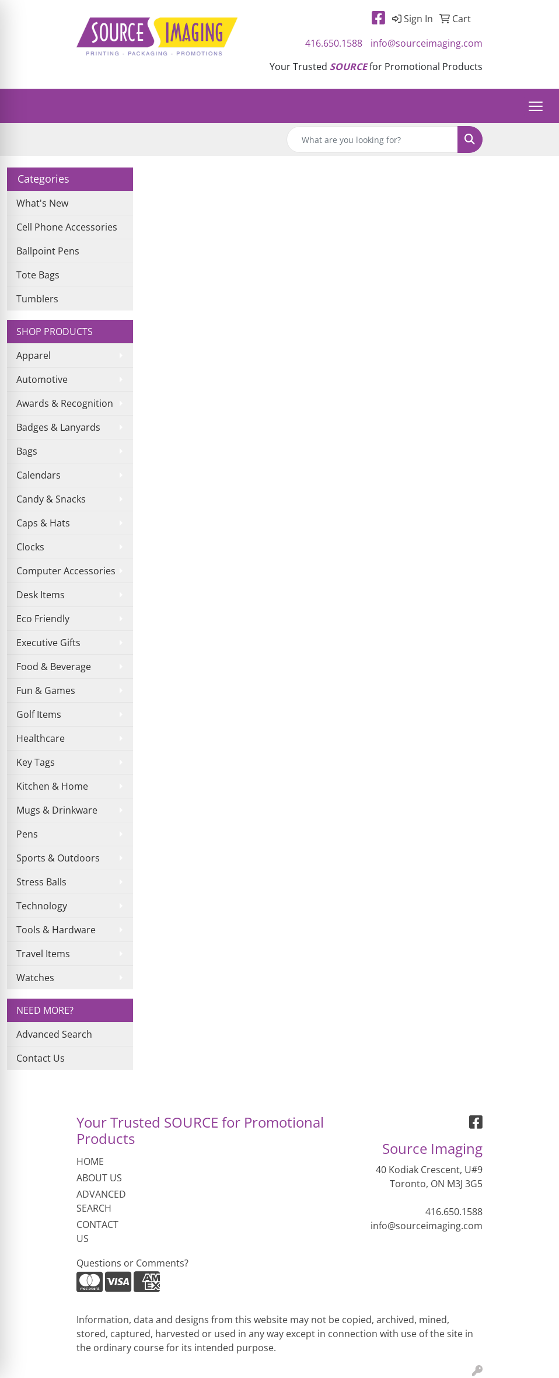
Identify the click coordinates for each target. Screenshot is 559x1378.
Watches (35, 977)
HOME (90, 1161)
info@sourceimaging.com (427, 43)
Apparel (33, 355)
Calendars (38, 475)
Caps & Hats (43, 523)
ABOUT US (99, 1177)
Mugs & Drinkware (56, 810)
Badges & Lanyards (58, 427)
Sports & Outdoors (58, 858)
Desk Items (40, 594)
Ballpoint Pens (47, 251)
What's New (42, 203)
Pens (27, 834)
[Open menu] (535, 106)
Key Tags (35, 762)
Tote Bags (38, 274)
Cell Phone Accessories (66, 227)
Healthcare (40, 738)
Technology (41, 905)
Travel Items (43, 953)
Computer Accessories (66, 570)
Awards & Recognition (64, 403)
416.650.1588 (333, 43)
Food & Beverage (53, 666)
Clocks (30, 546)
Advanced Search (54, 1034)
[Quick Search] (372, 139)
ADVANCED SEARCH (101, 1201)
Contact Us (40, 1058)
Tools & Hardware (56, 929)
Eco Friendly (42, 618)
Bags (26, 451)
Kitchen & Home (52, 786)
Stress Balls (41, 881)
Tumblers (37, 298)
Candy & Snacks (51, 499)
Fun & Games (45, 690)
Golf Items (38, 714)
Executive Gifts (48, 642)
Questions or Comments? (132, 1263)
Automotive (42, 379)
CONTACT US (97, 1231)
